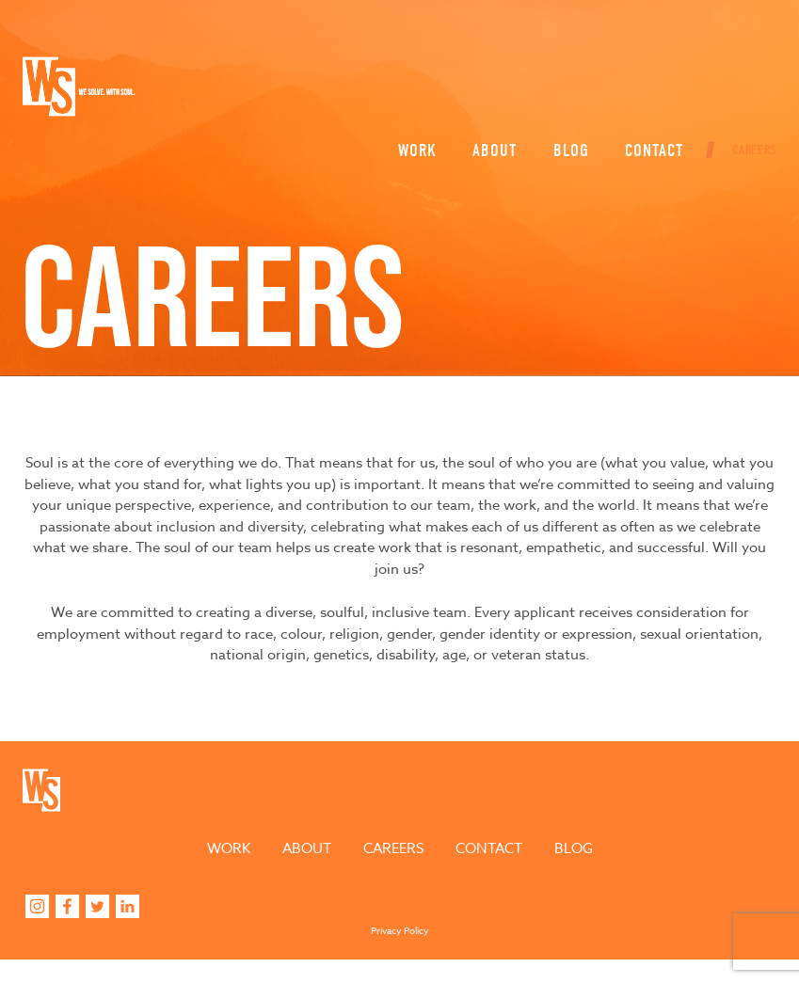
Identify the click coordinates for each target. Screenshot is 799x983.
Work (410, 90)
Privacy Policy (400, 953)
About (487, 90)
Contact (646, 90)
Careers (747, 90)
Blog (564, 90)
